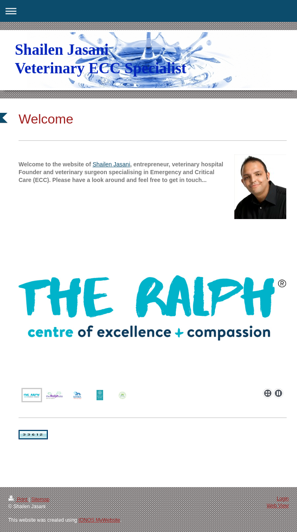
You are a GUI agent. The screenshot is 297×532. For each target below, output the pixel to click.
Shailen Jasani (111, 164)
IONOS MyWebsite (99, 520)
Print (18, 499)
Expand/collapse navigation (148, 11)
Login (283, 499)
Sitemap (40, 499)
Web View (277, 506)
